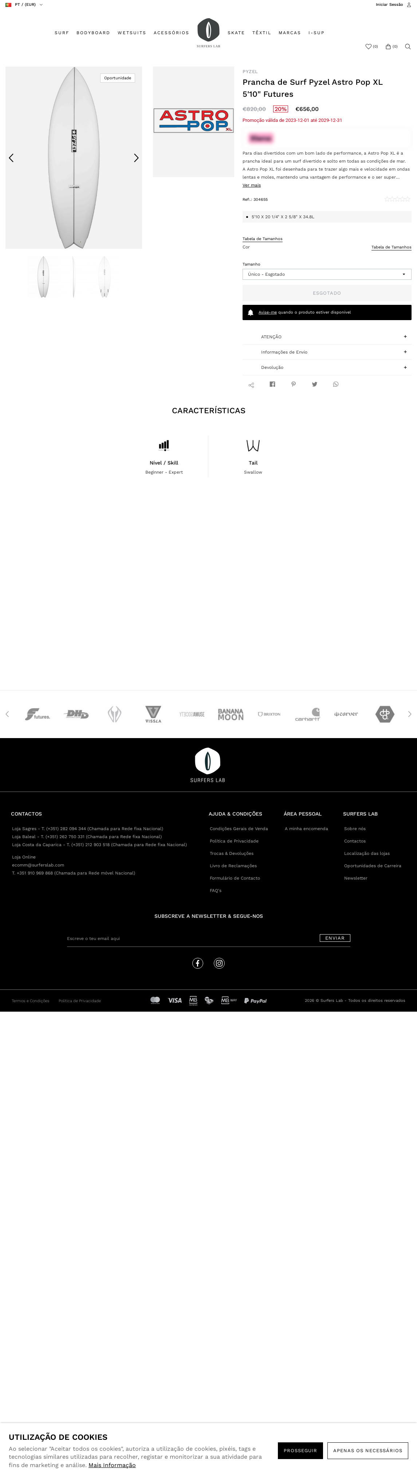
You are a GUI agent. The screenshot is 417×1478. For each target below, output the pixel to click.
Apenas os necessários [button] (367, 1450)
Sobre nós (355, 828)
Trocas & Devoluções (231, 853)
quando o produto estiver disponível (299, 312)
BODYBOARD (93, 32)
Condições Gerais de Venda (239, 828)
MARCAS (290, 32)
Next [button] (136, 158)
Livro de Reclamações (233, 865)
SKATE (236, 32)
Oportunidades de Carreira (372, 865)
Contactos (355, 841)
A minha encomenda (306, 828)
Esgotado (327, 293)
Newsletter (355, 878)
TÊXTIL (261, 32)
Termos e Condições (31, 1001)
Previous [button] (11, 158)
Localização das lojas (367, 853)
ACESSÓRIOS (171, 32)
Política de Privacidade (234, 841)
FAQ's (215, 890)
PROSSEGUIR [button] (300, 1450)
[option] (73, 158)
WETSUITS (132, 32)
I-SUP (316, 32)
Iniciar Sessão (389, 4)
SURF (62, 32)
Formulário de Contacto (235, 878)
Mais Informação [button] (112, 1465)
